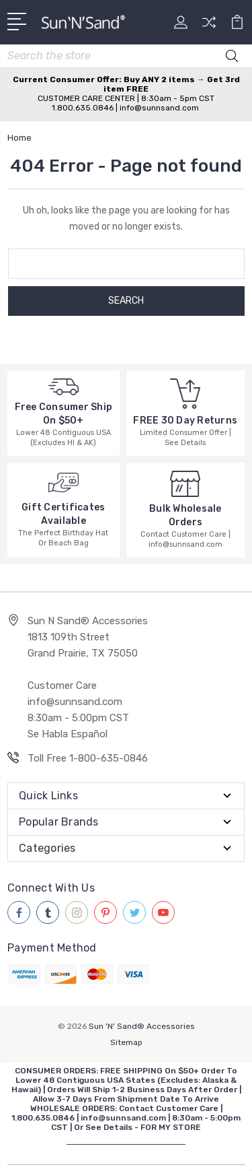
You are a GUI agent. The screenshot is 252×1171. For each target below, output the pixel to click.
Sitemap (126, 1042)
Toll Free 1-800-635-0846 (88, 758)
